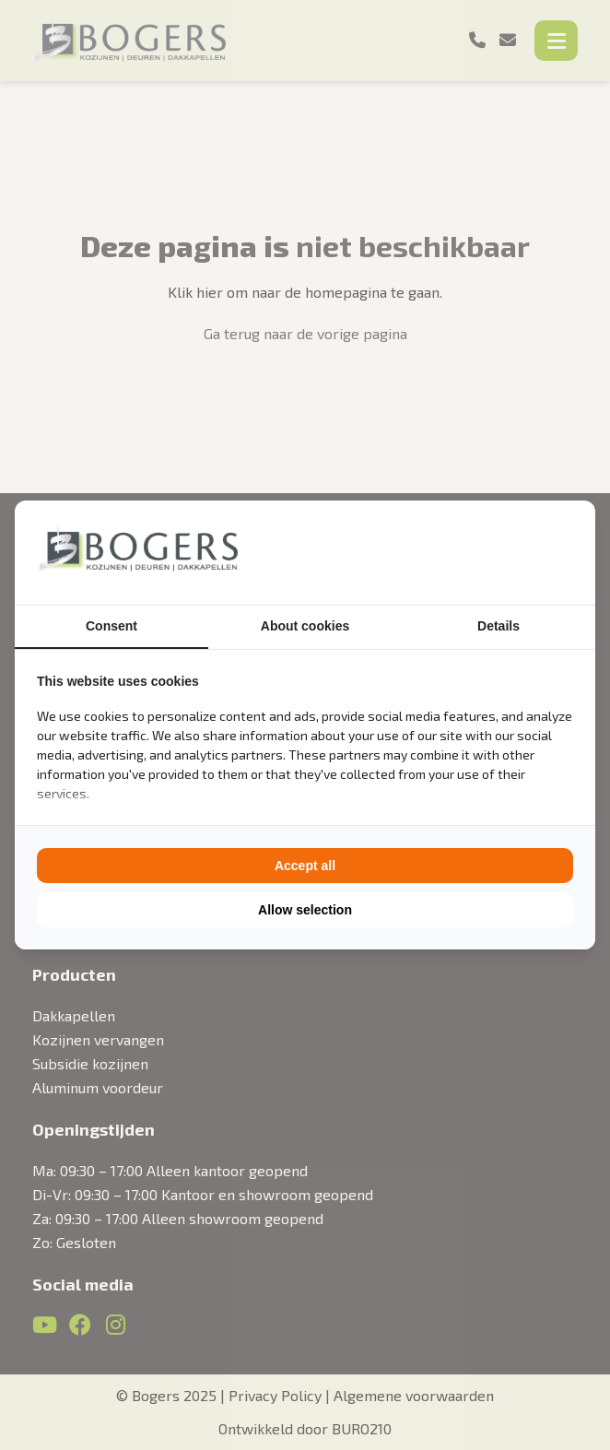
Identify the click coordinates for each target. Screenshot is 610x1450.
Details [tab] (498, 626)
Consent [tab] (111, 626)
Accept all (305, 865)
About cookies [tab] (305, 626)
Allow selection (305, 909)
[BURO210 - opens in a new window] (504, 552)
